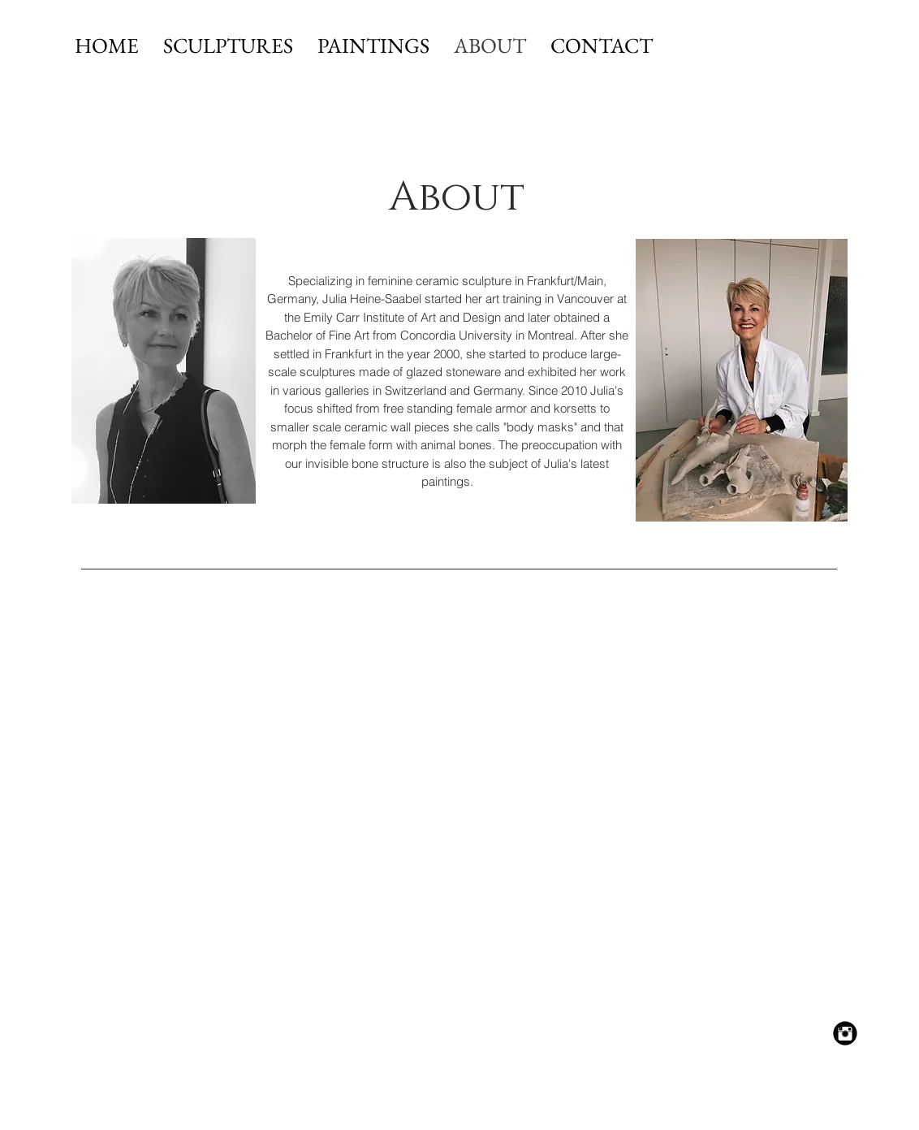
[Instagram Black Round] (845, 1033)
